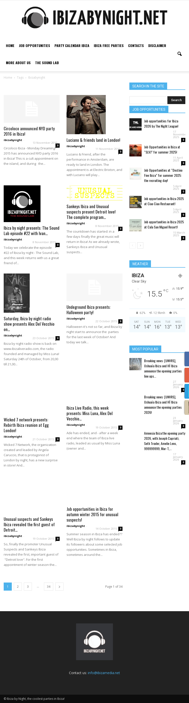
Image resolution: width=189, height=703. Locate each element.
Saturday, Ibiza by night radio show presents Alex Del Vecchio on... (29, 323)
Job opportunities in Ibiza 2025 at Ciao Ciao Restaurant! (164, 201)
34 (48, 586)
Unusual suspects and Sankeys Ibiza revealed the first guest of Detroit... (29, 524)
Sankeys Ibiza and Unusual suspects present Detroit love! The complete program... (91, 211)
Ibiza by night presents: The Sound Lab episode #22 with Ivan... (31, 230)
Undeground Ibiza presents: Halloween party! (88, 309)
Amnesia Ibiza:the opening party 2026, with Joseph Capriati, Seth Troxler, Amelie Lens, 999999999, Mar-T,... (164, 440)
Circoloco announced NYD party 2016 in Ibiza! (29, 131)
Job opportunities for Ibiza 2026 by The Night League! (161, 123)
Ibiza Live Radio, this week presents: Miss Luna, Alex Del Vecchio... (90, 413)
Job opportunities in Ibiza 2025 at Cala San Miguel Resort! (164, 224)
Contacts (136, 45)
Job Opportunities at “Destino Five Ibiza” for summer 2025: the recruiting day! (163, 175)
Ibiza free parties (109, 45)
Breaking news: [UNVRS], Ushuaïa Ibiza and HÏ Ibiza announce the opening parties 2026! (163, 404)
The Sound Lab (47, 62)
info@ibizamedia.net (104, 672)
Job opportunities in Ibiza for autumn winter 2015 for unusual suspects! (92, 514)
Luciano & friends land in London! (93, 140)
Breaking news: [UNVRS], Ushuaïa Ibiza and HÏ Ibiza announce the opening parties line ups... (163, 368)
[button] (179, 54)
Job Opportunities (34, 45)
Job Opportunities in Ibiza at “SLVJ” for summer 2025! (162, 149)
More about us (18, 62)
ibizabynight (13, 140)
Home (10, 45)
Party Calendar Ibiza (71, 45)
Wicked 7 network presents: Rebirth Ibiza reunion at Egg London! (26, 425)
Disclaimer (157, 45)
